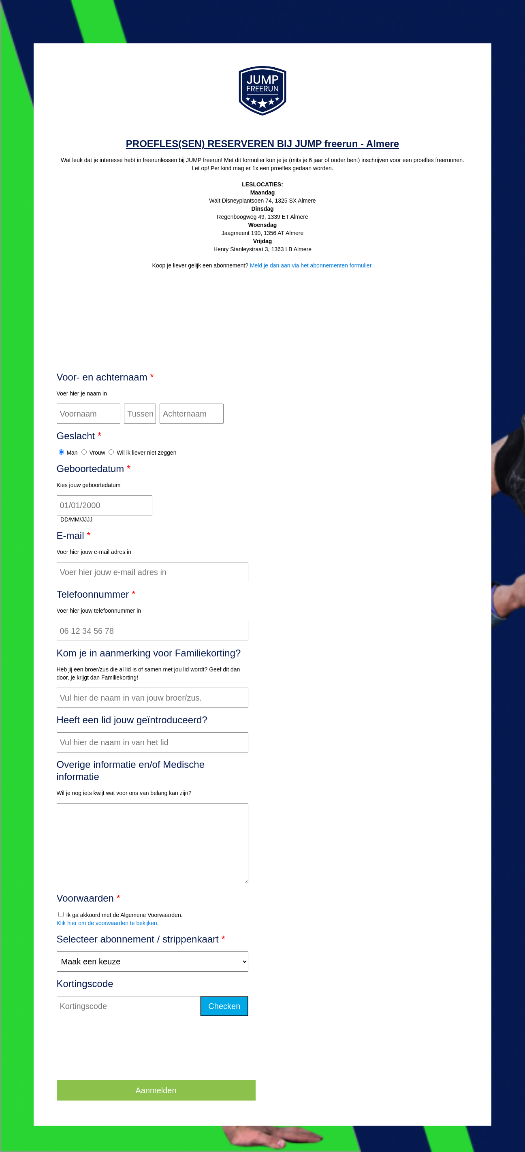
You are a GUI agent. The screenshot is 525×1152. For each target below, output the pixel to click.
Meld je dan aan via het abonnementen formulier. (311, 265)
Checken (224, 1006)
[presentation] (118, 1058)
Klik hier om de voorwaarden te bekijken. (108, 923)
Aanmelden (155, 1090)
